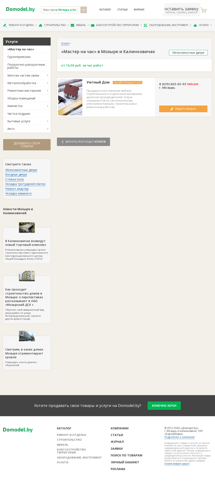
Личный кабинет (125, 462)
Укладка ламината (18, 193)
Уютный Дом (98, 82)
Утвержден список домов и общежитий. (27, 351)
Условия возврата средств (176, 463)
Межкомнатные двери (21, 170)
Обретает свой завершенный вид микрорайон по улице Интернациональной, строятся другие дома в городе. (27, 298)
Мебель (80, 25)
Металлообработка (21, 83)
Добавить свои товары (27, 144)
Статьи (122, 9)
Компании (119, 428)
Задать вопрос (183, 109)
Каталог (105, 9)
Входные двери (16, 174)
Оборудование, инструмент (168, 25)
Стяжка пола (14, 179)
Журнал (139, 9)
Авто (10, 129)
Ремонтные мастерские (24, 90)
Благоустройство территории (116, 25)
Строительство (54, 25)
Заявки (117, 448)
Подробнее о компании (179, 437)
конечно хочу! (164, 406)
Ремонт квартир (17, 189)
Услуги (202, 25)
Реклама (118, 468)
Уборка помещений (21, 98)
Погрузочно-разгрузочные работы (26, 66)
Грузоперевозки (18, 57)
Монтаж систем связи (23, 75)
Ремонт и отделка (20, 25)
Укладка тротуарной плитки (25, 184)
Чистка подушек (18, 114)
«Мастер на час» (20, 49)
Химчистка (14, 106)
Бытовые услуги (18, 121)
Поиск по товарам (126, 455)
